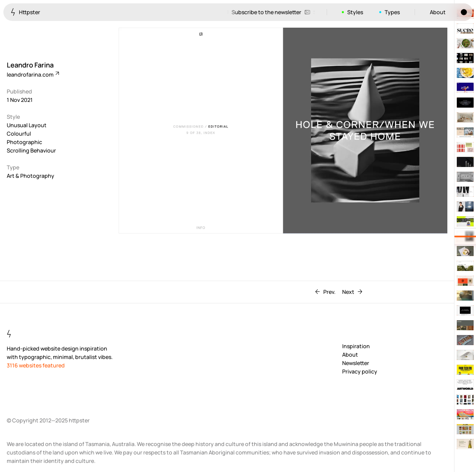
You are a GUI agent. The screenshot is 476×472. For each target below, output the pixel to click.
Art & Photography (30, 175)
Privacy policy (359, 371)
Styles (355, 12)
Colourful (19, 133)
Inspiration (356, 346)
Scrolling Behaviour (31, 150)
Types (392, 12)
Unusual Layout (27, 125)
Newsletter (355, 363)
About (438, 12)
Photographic (24, 142)
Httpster (25, 12)
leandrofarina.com (32, 74)
